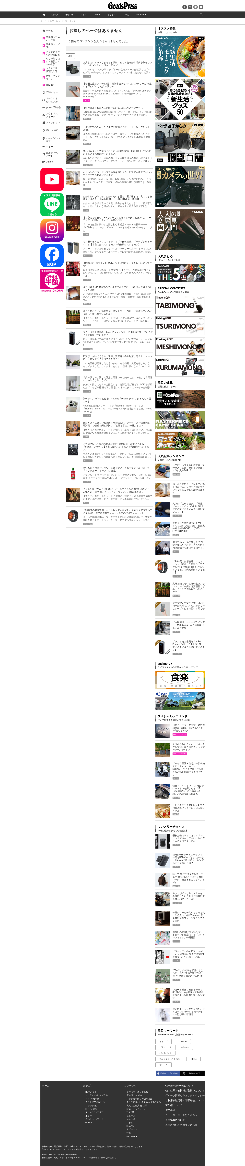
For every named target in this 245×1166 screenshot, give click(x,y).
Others (49, 161)
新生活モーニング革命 (53, 38)
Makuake (185, 1047)
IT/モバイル (52, 92)
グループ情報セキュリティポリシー (185, 1095)
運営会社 (170, 1110)
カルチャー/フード (52, 154)
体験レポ (69, 15)
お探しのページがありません (62, 21)
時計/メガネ (52, 130)
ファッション (53, 122)
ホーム (43, 21)
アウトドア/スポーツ (52, 115)
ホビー (49, 146)
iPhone (194, 1059)
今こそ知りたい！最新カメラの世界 (53, 61)
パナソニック (165, 1047)
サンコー (163, 1065)
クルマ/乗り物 (53, 107)
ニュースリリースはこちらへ (181, 1115)
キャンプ (163, 1041)
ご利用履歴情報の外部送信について (185, 1100)
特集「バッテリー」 (53, 77)
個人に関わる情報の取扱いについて (185, 1090)
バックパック (165, 1053)
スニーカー (182, 1041)
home (43, 14)
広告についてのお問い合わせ (181, 1125)
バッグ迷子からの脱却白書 (53, 53)
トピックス (112, 15)
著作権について (174, 1105)
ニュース (54, 15)
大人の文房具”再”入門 (52, 69)
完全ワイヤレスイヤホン (170, 1059)
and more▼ (141, 15)
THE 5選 (50, 84)
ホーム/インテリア (53, 140)
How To (97, 15)
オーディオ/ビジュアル (52, 100)
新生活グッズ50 (53, 46)
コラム (83, 15)
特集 (127, 15)
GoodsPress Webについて (179, 1085)
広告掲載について (175, 1120)
